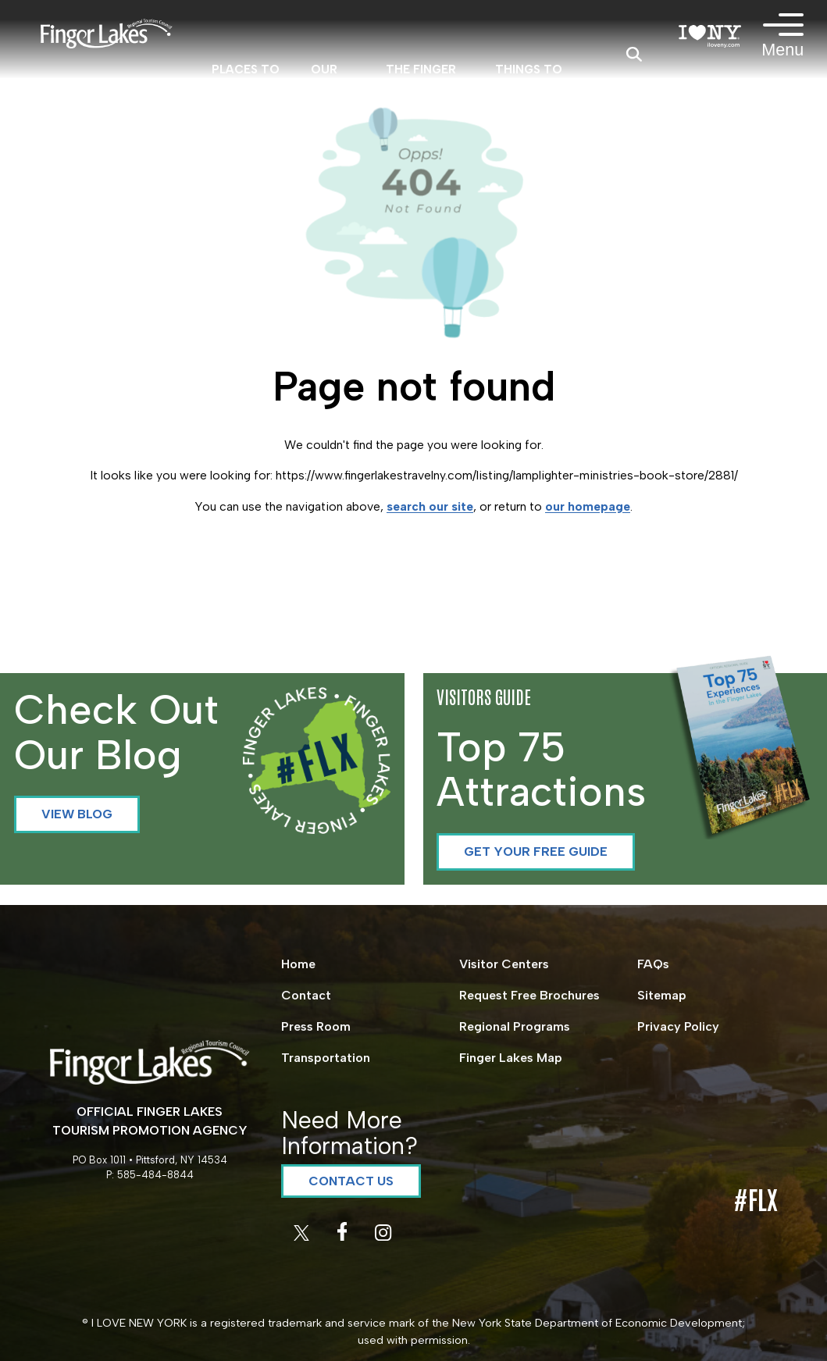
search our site (430, 506)
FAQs (653, 964)
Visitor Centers (504, 964)
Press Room (316, 1026)
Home (298, 964)
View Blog (76, 814)
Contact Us (351, 1181)
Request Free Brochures (529, 995)
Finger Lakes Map (510, 1057)
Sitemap (661, 995)
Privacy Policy (678, 1026)
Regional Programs (514, 1026)
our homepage (587, 506)
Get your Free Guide (536, 851)
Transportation (325, 1057)
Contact (306, 995)
